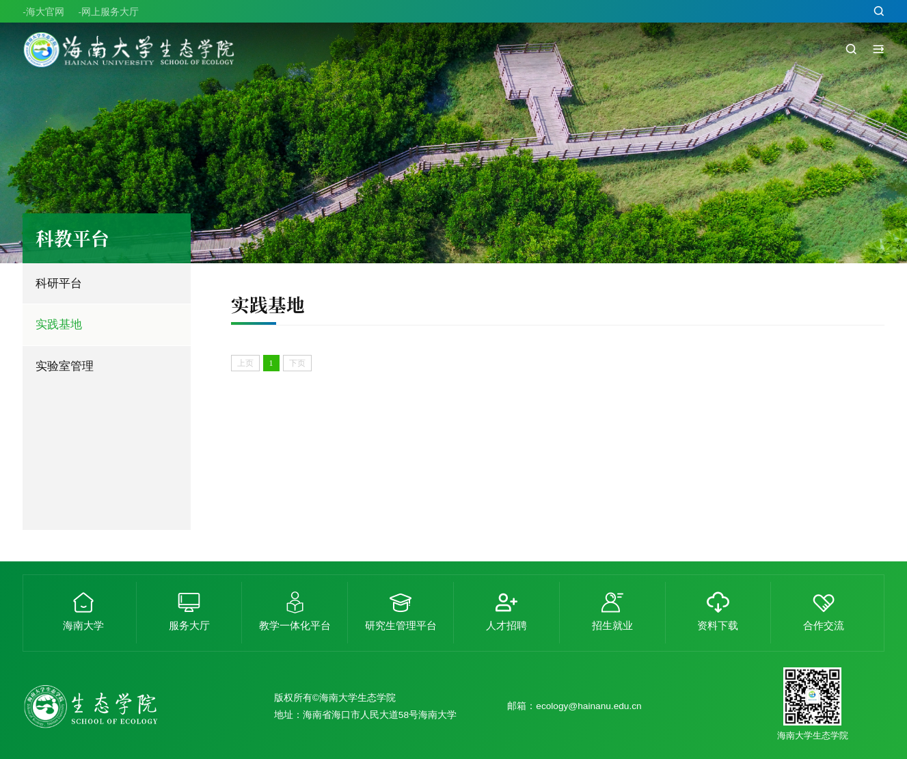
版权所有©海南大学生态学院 (335, 698)
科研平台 (59, 283)
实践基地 (59, 324)
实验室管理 (65, 366)
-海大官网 (43, 13)
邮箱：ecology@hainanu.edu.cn (574, 706)
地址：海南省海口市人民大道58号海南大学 (365, 715)
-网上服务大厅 (108, 13)
